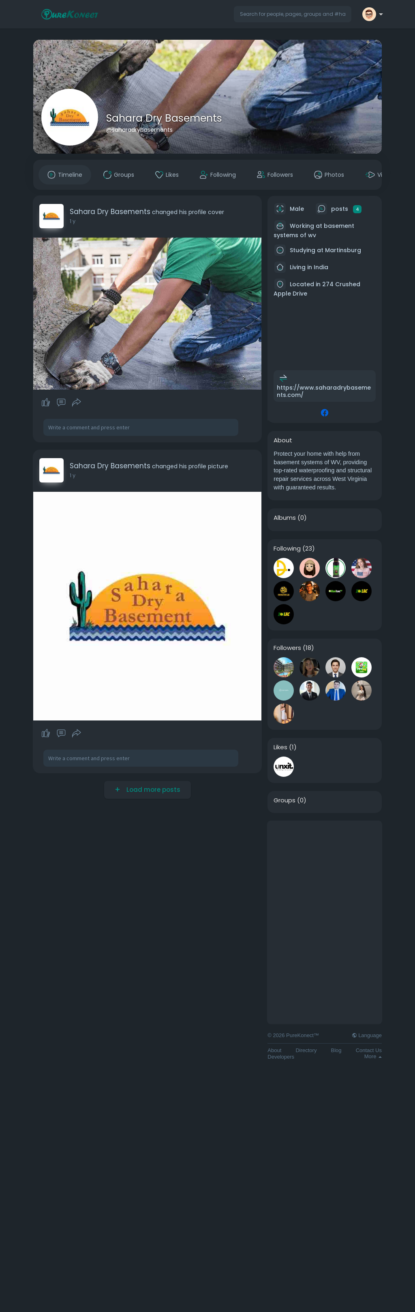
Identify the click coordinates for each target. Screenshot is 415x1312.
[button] (292, 14)
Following (287, 548)
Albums (285, 518)
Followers (287, 648)
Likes (280, 747)
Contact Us (369, 1050)
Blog (336, 1050)
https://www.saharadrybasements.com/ (324, 391)
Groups (284, 800)
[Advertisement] (324, 871)
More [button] (373, 1056)
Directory (306, 1050)
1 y (72, 221)
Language (367, 1035)
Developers (280, 1056)
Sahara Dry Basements (164, 118)
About (274, 1050)
